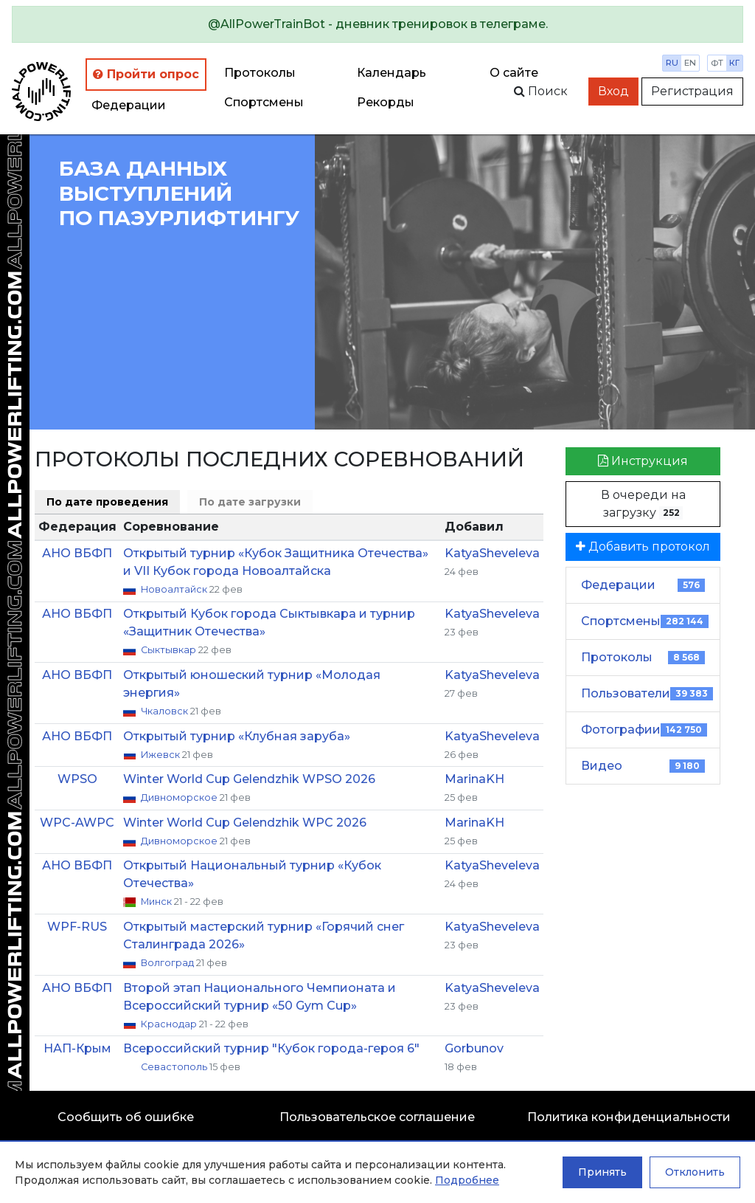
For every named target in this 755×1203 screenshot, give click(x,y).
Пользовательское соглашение (377, 1117)
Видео (643, 766)
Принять (602, 1172)
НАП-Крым (77, 1048)
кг (734, 63)
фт (717, 63)
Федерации (128, 105)
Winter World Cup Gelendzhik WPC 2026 (244, 823)
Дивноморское (180, 797)
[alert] (377, 24)
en (690, 63)
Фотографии (644, 730)
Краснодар (170, 1024)
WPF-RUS (77, 927)
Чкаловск (165, 711)
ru (672, 63)
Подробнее (467, 1180)
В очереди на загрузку (643, 504)
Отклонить (695, 1172)
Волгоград (168, 962)
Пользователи (647, 693)
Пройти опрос (146, 74)
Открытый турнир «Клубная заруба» (236, 736)
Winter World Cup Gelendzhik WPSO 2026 (249, 779)
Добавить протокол (643, 547)
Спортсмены (264, 102)
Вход (613, 91)
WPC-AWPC (77, 823)
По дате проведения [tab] (107, 502)
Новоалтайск (175, 589)
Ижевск (161, 754)
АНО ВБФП (77, 553)
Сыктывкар (169, 649)
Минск (157, 901)
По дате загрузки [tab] (250, 502)
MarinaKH (474, 779)
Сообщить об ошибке (126, 1117)
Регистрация (692, 91)
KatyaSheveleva (492, 553)
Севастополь (175, 1066)
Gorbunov (474, 1048)
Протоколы (260, 73)
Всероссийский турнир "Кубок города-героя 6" (271, 1048)
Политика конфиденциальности (629, 1117)
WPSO (77, 779)
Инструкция (643, 461)
